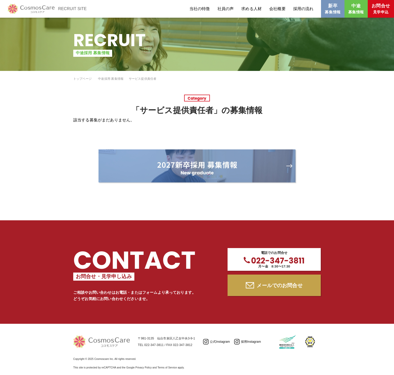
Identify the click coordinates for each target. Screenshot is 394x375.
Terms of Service (167, 367)
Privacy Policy (143, 367)
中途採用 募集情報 (111, 79)
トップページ (82, 79)
